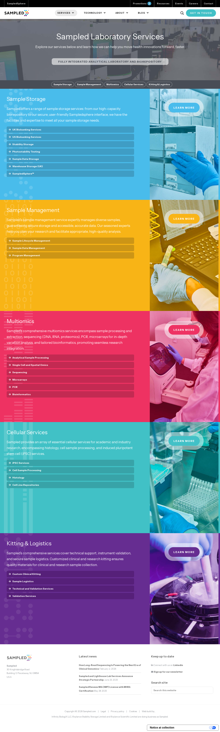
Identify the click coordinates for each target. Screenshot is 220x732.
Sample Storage (63, 84)
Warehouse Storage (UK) (27, 166)
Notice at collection (162, 727)
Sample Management (89, 84)
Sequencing (19, 372)
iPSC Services (20, 462)
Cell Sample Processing (26, 470)
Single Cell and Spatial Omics (30, 365)
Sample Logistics (23, 581)
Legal (103, 711)
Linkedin (178, 665)
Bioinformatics (21, 394)
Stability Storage (23, 144)
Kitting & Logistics (159, 84)
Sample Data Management (28, 248)
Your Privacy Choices (193, 727)
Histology (18, 477)
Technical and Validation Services (32, 588)
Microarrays (19, 379)
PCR (15, 387)
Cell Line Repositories (25, 484)
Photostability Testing (26, 151)
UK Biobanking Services (26, 129)
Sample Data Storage (25, 158)
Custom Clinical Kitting (26, 574)
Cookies (133, 711)
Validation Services (24, 596)
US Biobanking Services (26, 136)
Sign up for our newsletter (168, 672)
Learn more (184, 107)
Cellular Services (133, 84)
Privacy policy (117, 711)
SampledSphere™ (23, 173)
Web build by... (148, 711)
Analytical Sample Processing (30, 357)
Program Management (26, 255)
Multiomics (112, 84)
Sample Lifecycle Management (31, 240)
